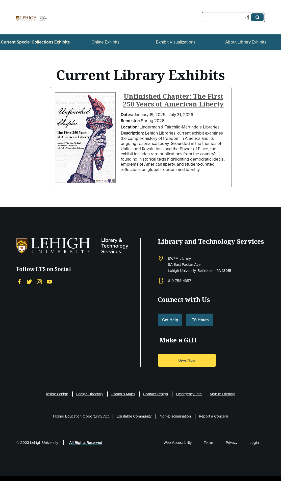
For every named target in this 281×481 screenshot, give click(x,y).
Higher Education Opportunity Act (81, 416)
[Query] (233, 17)
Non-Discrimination (175, 416)
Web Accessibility (178, 442)
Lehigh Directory (89, 394)
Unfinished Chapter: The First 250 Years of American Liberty (173, 100)
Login (254, 442)
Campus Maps (123, 394)
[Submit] (257, 17)
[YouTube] (49, 281)
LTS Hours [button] (199, 320)
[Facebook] (19, 281)
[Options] (248, 17)
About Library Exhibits (245, 42)
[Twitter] (29, 281)
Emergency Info (189, 394)
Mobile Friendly (222, 394)
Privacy (231, 442)
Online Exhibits (105, 42)
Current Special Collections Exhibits (35, 42)
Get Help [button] (170, 320)
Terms (209, 442)
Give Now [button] (187, 360)
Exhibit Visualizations (175, 42)
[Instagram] (39, 281)
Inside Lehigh (57, 394)
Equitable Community (134, 416)
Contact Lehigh (155, 394)
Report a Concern (213, 416)
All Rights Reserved (85, 442)
